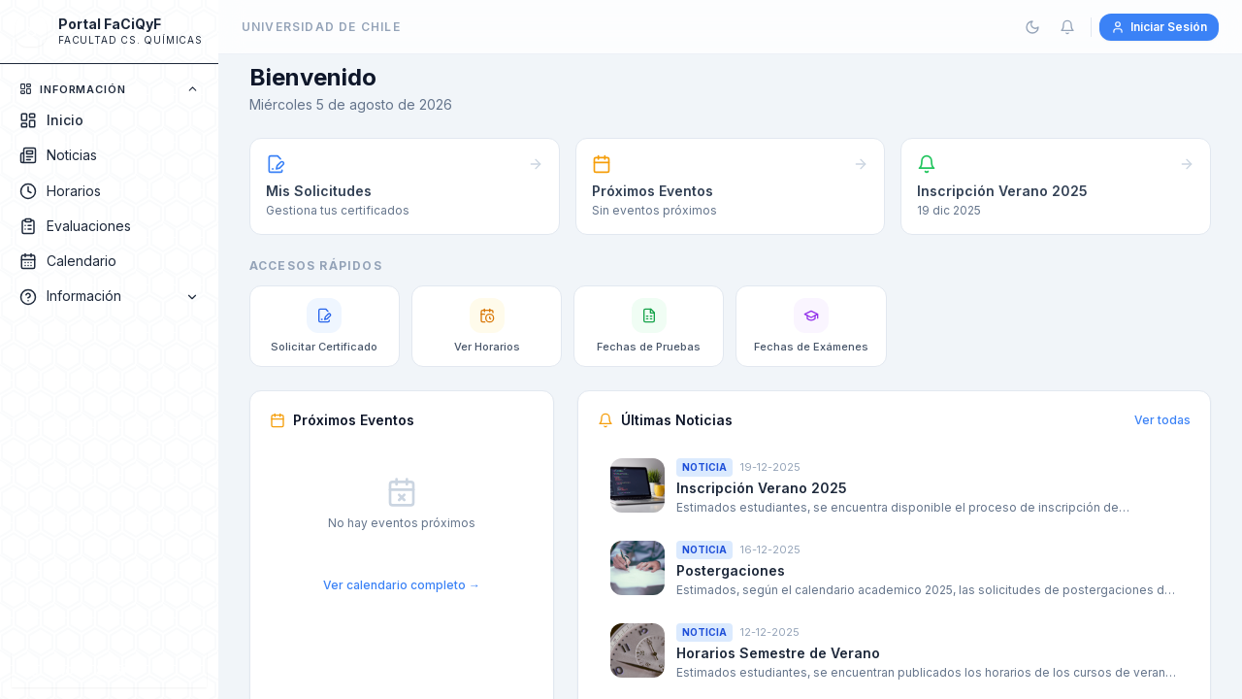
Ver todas (1162, 420)
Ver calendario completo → (401, 585)
